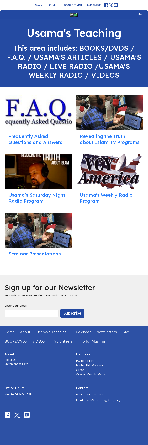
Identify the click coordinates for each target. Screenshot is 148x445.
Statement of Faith (16, 364)
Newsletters (107, 332)
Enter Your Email (16, 305)
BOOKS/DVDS (73, 5)
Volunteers (63, 341)
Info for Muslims (92, 341)
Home (9, 332)
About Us (10, 360)
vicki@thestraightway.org (103, 400)
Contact (54, 5)
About (25, 332)
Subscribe (72, 313)
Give (126, 332)
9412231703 (94, 5)
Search (39, 5)
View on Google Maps (90, 374)
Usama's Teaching (53, 332)
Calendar (83, 332)
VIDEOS (41, 341)
